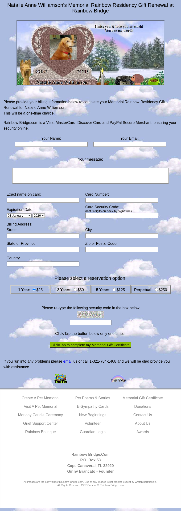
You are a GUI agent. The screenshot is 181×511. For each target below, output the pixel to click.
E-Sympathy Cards (92, 409)
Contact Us (142, 418)
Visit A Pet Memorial (40, 409)
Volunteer (93, 426)
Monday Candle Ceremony (40, 418)
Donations (142, 409)
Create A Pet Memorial (40, 401)
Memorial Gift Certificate (143, 401)
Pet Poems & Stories (92, 401)
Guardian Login (93, 435)
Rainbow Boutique (40, 435)
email (67, 364)
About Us (143, 426)
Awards (142, 435)
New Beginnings (93, 418)
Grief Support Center (40, 426)
